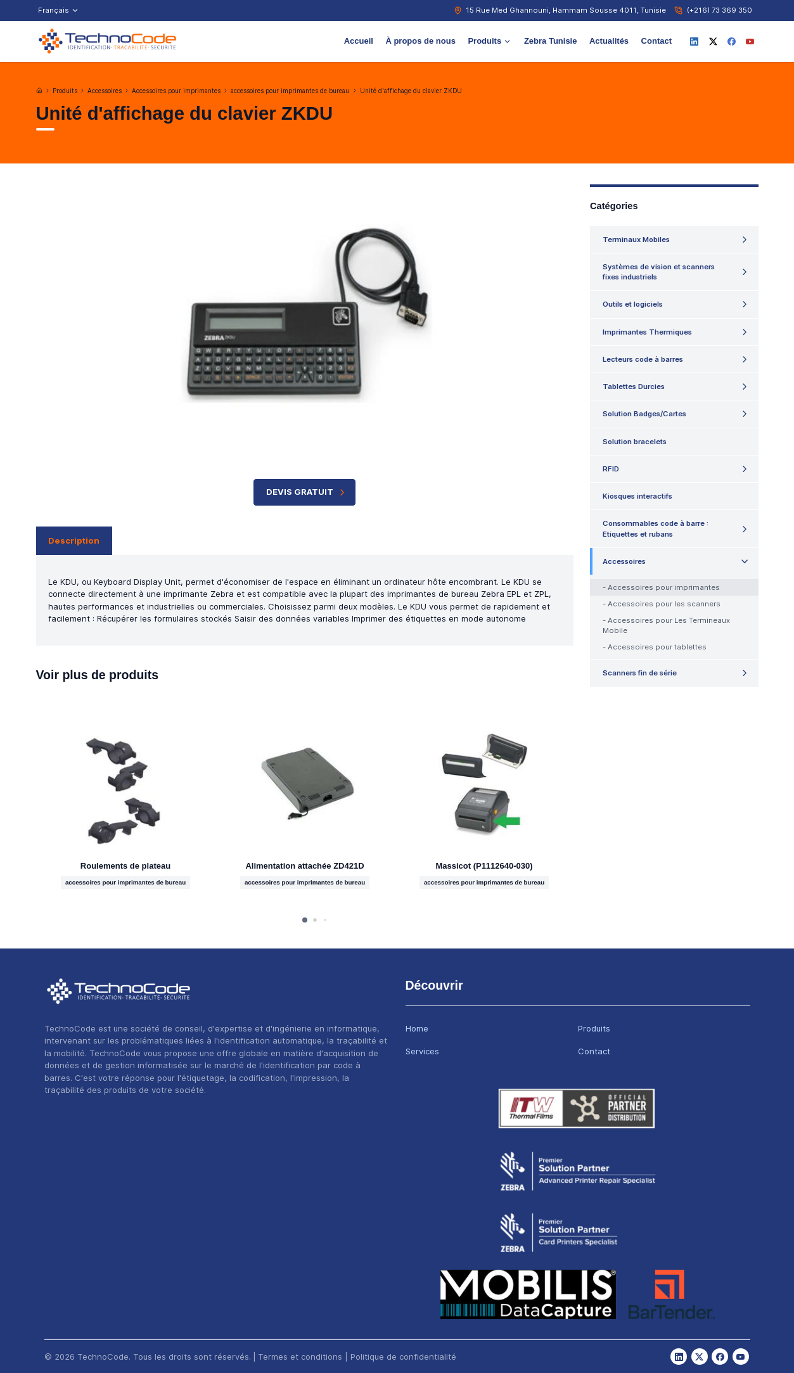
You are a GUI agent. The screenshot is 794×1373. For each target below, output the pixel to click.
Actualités (609, 41)
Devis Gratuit (307, 492)
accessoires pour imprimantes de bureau (290, 90)
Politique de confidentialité (403, 1356)
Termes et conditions (300, 1356)
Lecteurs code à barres (643, 359)
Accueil (358, 41)
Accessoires (104, 90)
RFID (611, 468)
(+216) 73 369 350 (719, 10)
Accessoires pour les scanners (664, 603)
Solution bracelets (635, 441)
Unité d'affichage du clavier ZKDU (411, 90)
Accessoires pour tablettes (657, 646)
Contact (656, 41)
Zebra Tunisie (550, 41)
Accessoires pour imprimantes (176, 90)
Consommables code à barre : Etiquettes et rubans (655, 528)
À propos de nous (420, 41)
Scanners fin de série (640, 672)
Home (417, 1028)
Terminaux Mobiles (636, 239)
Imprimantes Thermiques (647, 332)
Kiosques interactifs (637, 496)
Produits (489, 41)
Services (422, 1051)
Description (73, 540)
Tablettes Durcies (634, 386)
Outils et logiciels (633, 304)
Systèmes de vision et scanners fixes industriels (659, 271)
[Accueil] (39, 90)
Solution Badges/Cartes (644, 413)
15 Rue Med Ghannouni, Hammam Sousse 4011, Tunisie (566, 10)
